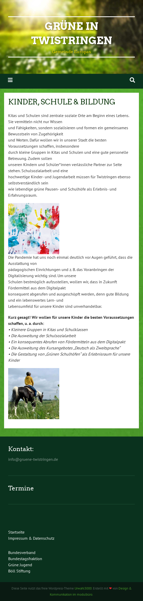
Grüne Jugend (20, 564)
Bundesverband (21, 552)
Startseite (16, 532)
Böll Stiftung (19, 570)
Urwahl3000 (83, 588)
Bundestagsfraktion (25, 558)
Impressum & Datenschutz (31, 538)
